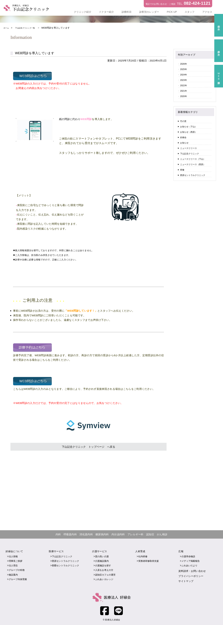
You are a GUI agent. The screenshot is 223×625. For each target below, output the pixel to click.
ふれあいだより (189, 565)
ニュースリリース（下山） (192, 159)
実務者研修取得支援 (148, 561)
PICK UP (172, 11)
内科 (58, 534)
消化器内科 (86, 534)
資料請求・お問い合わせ (192, 571)
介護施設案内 (102, 561)
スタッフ (190, 11)
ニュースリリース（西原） (192, 164)
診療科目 (127, 11)
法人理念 (13, 565)
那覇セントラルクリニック (65, 565)
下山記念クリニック (189, 153)
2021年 (183, 91)
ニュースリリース (188, 148)
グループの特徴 (17, 570)
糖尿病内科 (102, 534)
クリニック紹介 (82, 11)
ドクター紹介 (106, 11)
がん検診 (162, 534)
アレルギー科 (136, 534)
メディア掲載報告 (191, 561)
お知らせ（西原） (188, 132)
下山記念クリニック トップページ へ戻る (88, 446)
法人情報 (13, 556)
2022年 (183, 85)
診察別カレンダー (149, 11)
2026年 (183, 64)
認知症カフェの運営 (105, 574)
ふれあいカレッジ (104, 579)
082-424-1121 (197, 3)
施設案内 (13, 574)
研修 (182, 170)
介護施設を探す (103, 565)
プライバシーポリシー (190, 575)
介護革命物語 (188, 556)
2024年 (183, 75)
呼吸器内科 (70, 534)
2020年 (183, 96)
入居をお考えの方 (104, 570)
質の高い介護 (102, 556)
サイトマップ (185, 580)
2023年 (183, 80)
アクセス (207, 11)
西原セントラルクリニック (192, 175)
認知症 (150, 534)
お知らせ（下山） (188, 126)
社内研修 (142, 556)
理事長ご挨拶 (15, 561)
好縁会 (183, 137)
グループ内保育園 (18, 579)
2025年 (183, 69)
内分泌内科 (118, 534)
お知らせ (184, 143)
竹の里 (183, 121)
